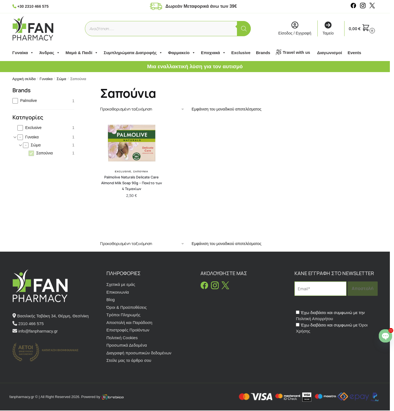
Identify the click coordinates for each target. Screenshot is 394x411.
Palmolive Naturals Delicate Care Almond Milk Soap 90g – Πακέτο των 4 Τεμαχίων (131, 183)
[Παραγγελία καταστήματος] (142, 109)
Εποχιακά (213, 52)
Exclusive (241, 52)
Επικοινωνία (117, 292)
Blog (110, 299)
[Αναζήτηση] (244, 28)
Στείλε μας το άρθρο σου (128, 360)
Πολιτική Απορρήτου (314, 318)
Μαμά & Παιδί (82, 52)
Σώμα (61, 79)
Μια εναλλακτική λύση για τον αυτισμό (195, 66)
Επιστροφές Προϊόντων (127, 330)
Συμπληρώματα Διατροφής (133, 52)
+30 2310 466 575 (32, 6)
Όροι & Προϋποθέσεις (126, 307)
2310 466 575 (31, 323)
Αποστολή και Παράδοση (129, 322)
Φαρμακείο (181, 52)
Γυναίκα (23, 52)
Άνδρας (49, 52)
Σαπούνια (140, 171)
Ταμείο (327, 28)
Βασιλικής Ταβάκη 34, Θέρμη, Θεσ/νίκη (52, 315)
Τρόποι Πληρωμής (123, 314)
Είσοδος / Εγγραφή (294, 28)
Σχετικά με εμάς (120, 284)
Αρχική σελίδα (24, 79)
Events (354, 52)
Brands (263, 52)
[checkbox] (43, 101)
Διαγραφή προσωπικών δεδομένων (138, 353)
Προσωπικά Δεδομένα (126, 345)
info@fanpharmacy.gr (38, 331)
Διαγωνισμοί (329, 52)
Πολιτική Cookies (122, 337)
